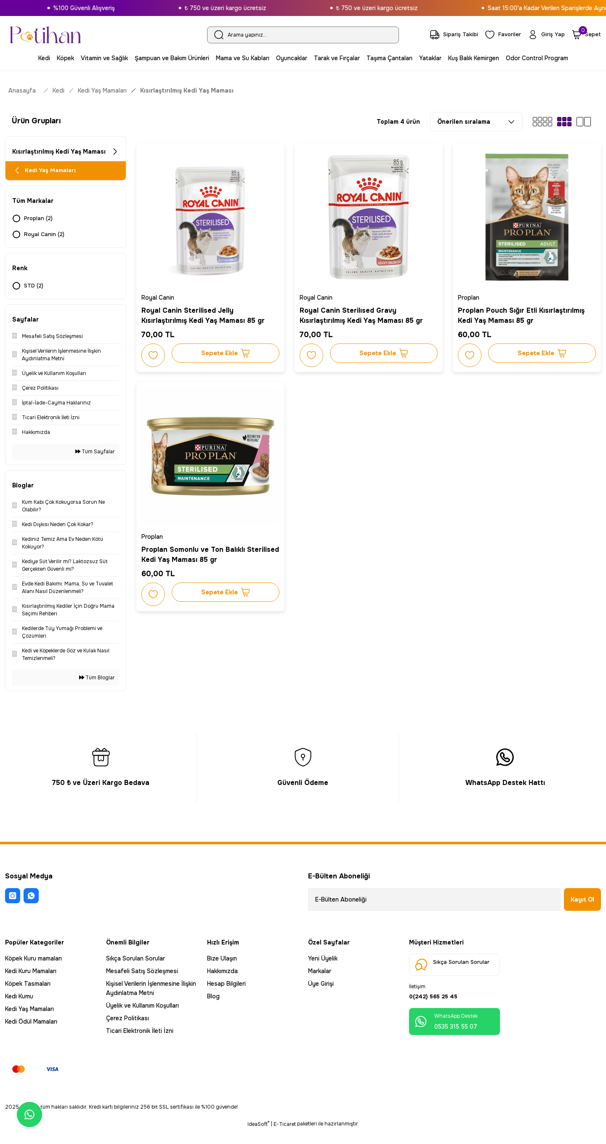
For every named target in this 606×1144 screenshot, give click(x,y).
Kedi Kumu (19, 1000)
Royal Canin (159, 296)
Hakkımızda (222, 975)
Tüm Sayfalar (95, 455)
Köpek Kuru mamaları (33, 962)
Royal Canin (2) (45, 238)
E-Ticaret (285, 1138)
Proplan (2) (39, 222)
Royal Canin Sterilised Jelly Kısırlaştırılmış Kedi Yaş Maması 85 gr (204, 313)
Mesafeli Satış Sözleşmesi (142, 975)
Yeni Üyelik (323, 962)
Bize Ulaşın (222, 962)
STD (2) (34, 289)
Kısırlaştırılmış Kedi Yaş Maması (187, 90)
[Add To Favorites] (155, 353)
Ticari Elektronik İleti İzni (139, 1034)
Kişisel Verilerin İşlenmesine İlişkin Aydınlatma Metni (151, 992)
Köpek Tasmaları (27, 987)
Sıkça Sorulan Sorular (135, 962)
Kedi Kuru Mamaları (30, 975)
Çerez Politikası (127, 1022)
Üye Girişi (321, 987)
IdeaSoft (258, 1137)
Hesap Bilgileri (226, 987)
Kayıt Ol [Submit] (582, 903)
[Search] (303, 35)
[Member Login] (545, 34)
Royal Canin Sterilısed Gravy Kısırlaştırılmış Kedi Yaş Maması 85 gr (363, 313)
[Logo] (45, 35)
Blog (213, 1000)
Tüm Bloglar (97, 681)
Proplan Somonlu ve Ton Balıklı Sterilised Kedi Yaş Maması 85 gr (198, 552)
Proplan (470, 296)
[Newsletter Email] (434, 903)
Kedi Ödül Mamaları (31, 1025)
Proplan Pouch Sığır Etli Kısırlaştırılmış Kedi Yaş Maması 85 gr (523, 313)
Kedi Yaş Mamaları (29, 1012)
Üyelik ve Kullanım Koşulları (142, 1009)
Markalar (319, 975)
